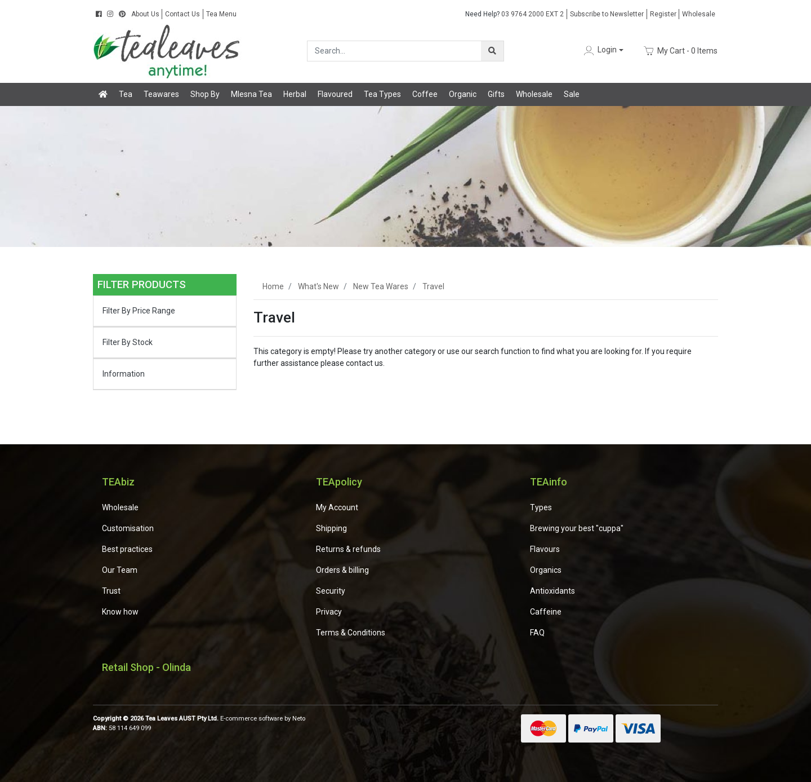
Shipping (331, 528)
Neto (298, 718)
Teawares (161, 94)
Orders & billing (342, 570)
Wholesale (698, 14)
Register (663, 14)
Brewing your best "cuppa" (576, 528)
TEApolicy (339, 482)
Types (541, 507)
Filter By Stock (128, 342)
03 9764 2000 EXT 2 (514, 14)
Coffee (425, 94)
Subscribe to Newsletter (607, 14)
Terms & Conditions (350, 632)
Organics (546, 570)
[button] (602, 50)
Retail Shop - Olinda (146, 667)
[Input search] (395, 51)
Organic (462, 94)
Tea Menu (221, 14)
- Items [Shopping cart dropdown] (681, 51)
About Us (145, 14)
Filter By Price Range (139, 310)
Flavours (545, 549)
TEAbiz (118, 482)
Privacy (329, 611)
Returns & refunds (348, 549)
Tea (125, 94)
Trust (111, 590)
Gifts (496, 94)
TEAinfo (548, 482)
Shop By (205, 94)
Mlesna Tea (251, 94)
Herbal (294, 94)
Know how (120, 611)
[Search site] (492, 51)
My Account (337, 507)
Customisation (128, 528)
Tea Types (382, 94)
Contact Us (182, 14)
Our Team (119, 570)
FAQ (537, 632)
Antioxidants (552, 590)
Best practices (127, 549)
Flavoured (335, 94)
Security (330, 590)
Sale (572, 94)
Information (124, 373)
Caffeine (546, 611)
